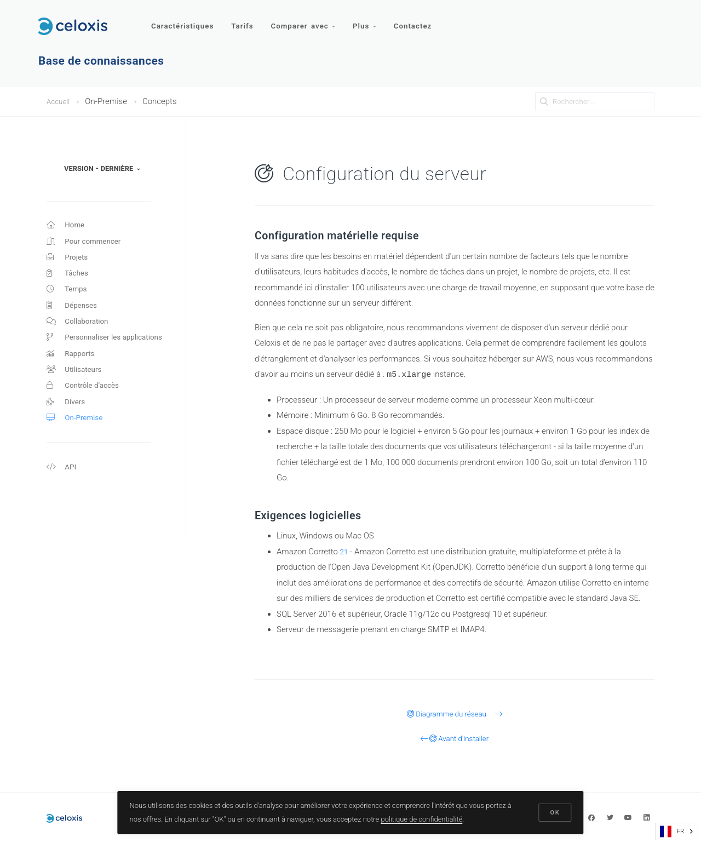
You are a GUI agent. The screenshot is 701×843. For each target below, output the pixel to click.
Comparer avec (306, 20)
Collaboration (80, 332)
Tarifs (244, 20)
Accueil (60, 101)
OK (554, 811)
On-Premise (77, 439)
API (62, 491)
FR (672, 831)
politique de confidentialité (422, 817)
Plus (369, 20)
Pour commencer (87, 244)
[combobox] (676, 831)
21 (344, 551)
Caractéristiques (183, 20)
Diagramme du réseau (455, 713)
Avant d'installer (454, 738)
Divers (67, 422)
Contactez (419, 20)
